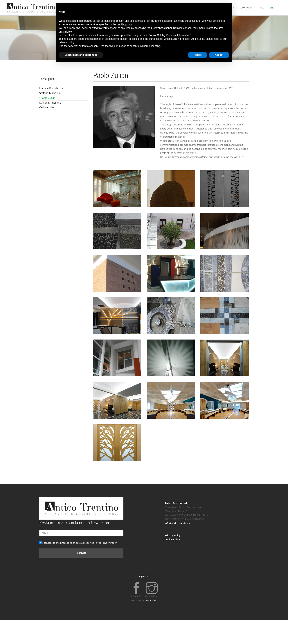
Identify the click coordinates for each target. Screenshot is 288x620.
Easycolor (151, 600)
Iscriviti (81, 553)
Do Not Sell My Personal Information (169, 35)
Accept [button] (219, 54)
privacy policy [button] (66, 42)
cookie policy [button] (124, 24)
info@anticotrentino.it (177, 523)
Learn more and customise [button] (81, 54)
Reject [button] (197, 54)
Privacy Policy (172, 535)
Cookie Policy (172, 539)
